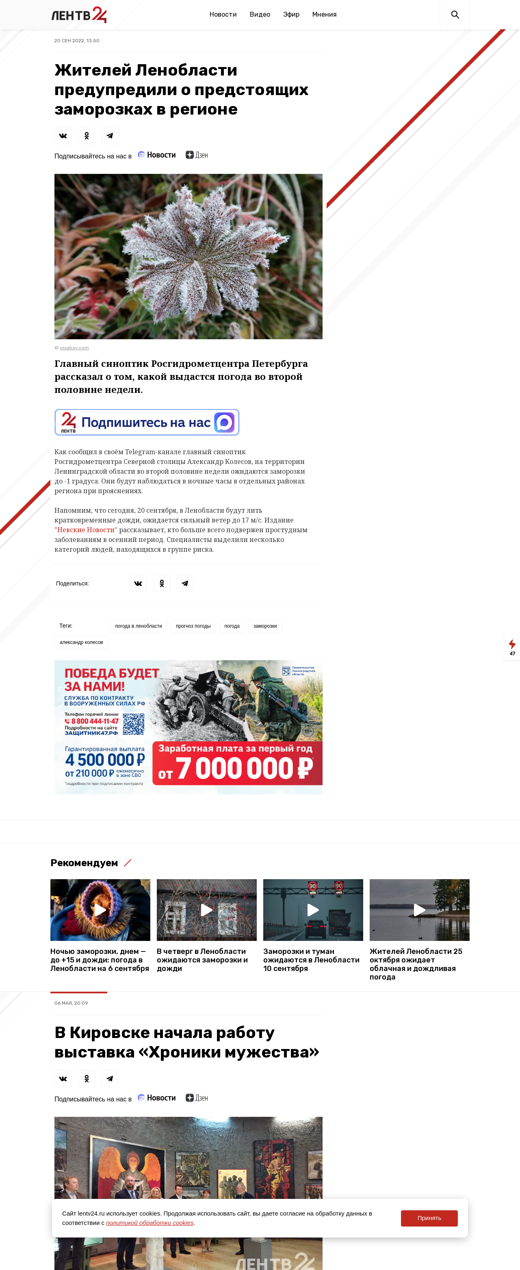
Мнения (324, 14)
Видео (260, 14)
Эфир (291, 14)
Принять (430, 1217)
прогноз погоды (193, 626)
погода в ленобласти (138, 626)
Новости (223, 14)
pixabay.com (74, 348)
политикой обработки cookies (149, 1222)
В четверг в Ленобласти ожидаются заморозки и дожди (202, 960)
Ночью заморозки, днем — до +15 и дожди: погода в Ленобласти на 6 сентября (99, 960)
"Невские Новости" (86, 529)
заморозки (265, 626)
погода (232, 626)
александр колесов (81, 642)
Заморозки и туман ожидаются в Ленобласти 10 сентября (311, 960)
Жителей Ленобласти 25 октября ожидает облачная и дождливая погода (416, 964)
